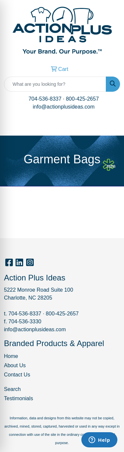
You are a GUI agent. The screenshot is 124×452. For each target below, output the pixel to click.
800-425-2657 (82, 99)
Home (11, 356)
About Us (15, 365)
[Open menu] (110, 126)
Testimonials (18, 398)
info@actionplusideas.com (64, 107)
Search (12, 389)
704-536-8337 (45, 99)
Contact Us (17, 374)
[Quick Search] (55, 84)
